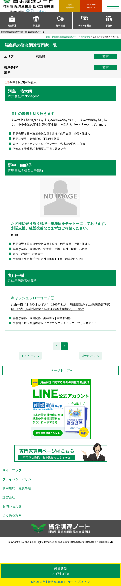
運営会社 (8, 497)
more (102, 124)
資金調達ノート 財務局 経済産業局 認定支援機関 (30, 6)
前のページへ (30, 355)
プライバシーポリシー (18, 479)
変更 (105, 56)
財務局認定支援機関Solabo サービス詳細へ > (60, 581)
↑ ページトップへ (60, 370)
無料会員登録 (70, 6)
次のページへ (90, 355)
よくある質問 (12, 515)
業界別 (36, 25)
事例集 (109, 25)
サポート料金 (84, 25)
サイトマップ (12, 470)
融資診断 (60, 571)
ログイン (91, 6)
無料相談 (60, 25)
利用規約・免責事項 (16, 488)
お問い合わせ (12, 506)
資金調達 (12, 25)
